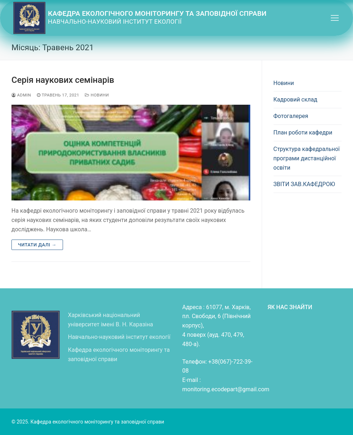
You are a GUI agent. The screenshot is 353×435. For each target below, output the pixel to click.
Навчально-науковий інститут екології (119, 337)
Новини (97, 95)
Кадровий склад (296, 99)
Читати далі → (37, 244)
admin (21, 95)
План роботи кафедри (303, 132)
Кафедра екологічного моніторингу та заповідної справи (157, 14)
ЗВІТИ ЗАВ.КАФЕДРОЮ (304, 184)
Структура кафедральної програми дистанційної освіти (307, 158)
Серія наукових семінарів (62, 80)
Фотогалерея (291, 116)
